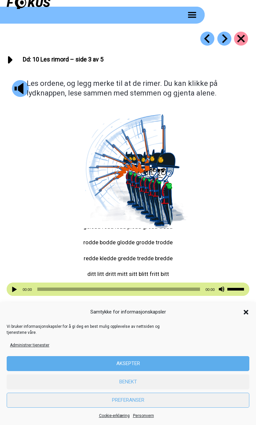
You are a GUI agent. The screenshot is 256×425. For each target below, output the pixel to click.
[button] (246, 312)
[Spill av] (15, 289)
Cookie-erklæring (114, 415)
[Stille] (221, 289)
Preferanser (128, 400)
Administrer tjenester (29, 345)
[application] (128, 289)
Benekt (128, 382)
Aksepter (128, 363)
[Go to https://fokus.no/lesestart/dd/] (241, 38)
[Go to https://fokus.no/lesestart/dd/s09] (207, 38)
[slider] (118, 289)
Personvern (143, 415)
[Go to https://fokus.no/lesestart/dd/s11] (224, 38)
